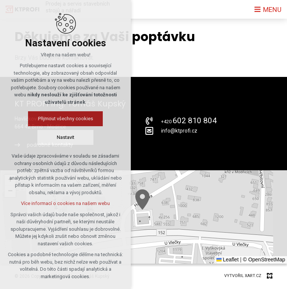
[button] (142, 199)
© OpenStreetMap (264, 259)
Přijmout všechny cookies (65, 118)
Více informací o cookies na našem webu (65, 203)
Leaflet (227, 259)
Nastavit (65, 137)
